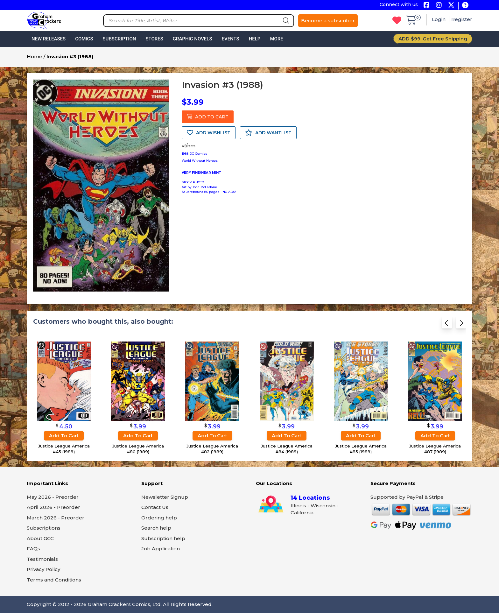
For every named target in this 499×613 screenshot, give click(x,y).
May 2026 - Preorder (53, 497)
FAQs (33, 549)
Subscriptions (43, 528)
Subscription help (163, 538)
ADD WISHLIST (208, 133)
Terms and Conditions (54, 580)
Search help (156, 528)
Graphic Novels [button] (192, 39)
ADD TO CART (207, 117)
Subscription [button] (119, 39)
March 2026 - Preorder (55, 518)
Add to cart (64, 436)
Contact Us (154, 507)
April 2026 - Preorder (53, 507)
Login (439, 19)
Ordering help (159, 518)
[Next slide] (461, 325)
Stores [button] (154, 39)
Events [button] (230, 39)
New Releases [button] (49, 39)
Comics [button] (84, 39)
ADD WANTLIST (268, 133)
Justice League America (64, 445)
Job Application (160, 549)
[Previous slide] (447, 325)
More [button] (276, 39)
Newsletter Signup (164, 497)
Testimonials (42, 559)
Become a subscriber (328, 21)
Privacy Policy (43, 569)
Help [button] (255, 39)
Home (34, 56)
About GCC (40, 538)
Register (461, 19)
